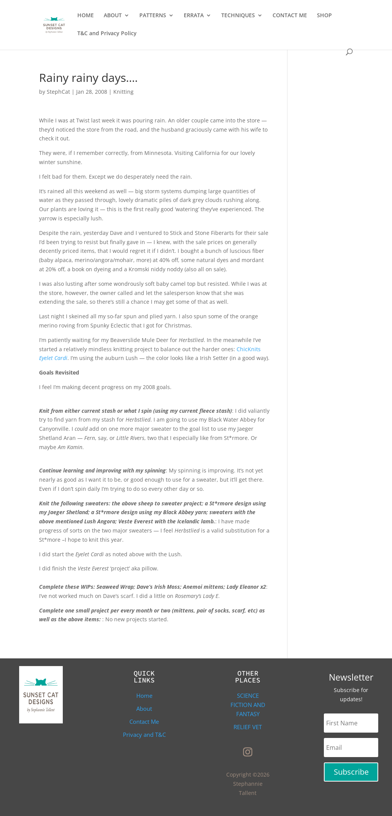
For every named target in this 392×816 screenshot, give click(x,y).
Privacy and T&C (144, 734)
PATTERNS (152, 16)
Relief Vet (248, 727)
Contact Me (144, 721)
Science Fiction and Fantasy (247, 705)
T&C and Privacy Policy (107, 34)
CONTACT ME (290, 16)
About (144, 708)
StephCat (58, 91)
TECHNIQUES (238, 16)
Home (144, 695)
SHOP (324, 16)
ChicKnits (249, 349)
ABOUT (113, 16)
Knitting (123, 91)
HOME (85, 16)
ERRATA (194, 16)
